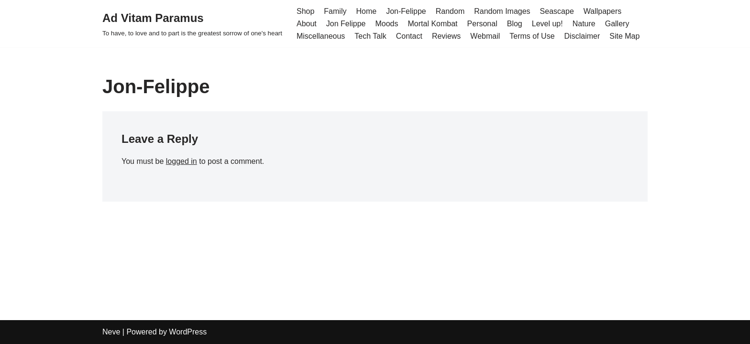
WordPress (188, 332)
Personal (482, 24)
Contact (409, 36)
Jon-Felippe (406, 11)
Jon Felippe (346, 24)
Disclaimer (582, 36)
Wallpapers (602, 11)
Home (366, 11)
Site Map (624, 36)
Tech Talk (370, 36)
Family (335, 11)
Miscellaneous (321, 36)
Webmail (485, 36)
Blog (514, 24)
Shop (305, 11)
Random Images (502, 11)
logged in (181, 161)
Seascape (557, 11)
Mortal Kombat (433, 24)
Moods (386, 24)
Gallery (617, 24)
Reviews (446, 36)
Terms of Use (531, 36)
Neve (111, 332)
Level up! (547, 24)
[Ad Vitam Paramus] (192, 24)
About (307, 24)
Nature (584, 24)
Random (450, 11)
